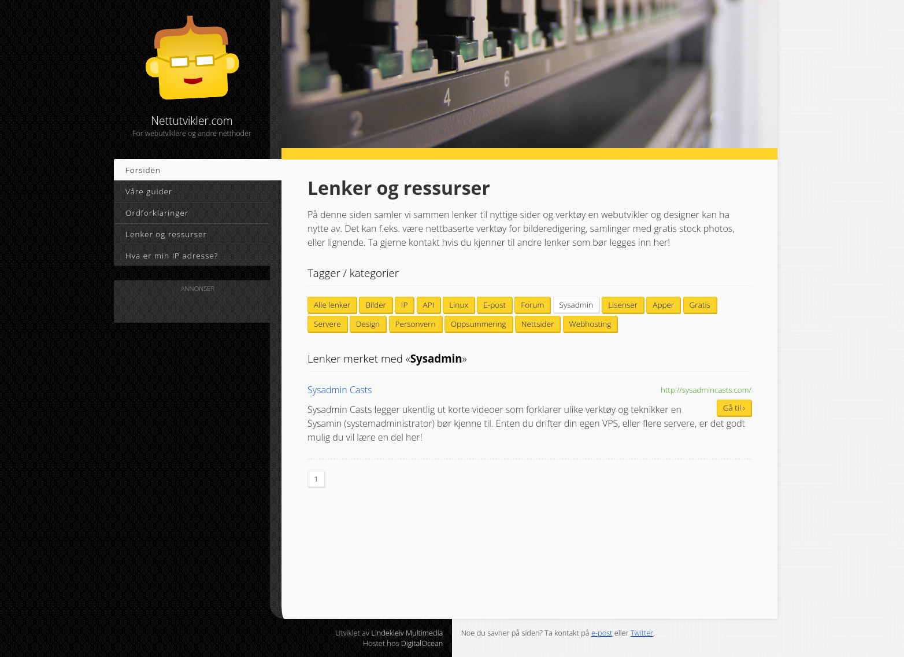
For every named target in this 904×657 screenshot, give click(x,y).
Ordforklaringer (156, 212)
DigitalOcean (422, 643)
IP (404, 304)
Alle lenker (332, 304)
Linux (458, 304)
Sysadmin (576, 304)
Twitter (642, 633)
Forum (532, 304)
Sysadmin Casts (339, 389)
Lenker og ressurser (166, 233)
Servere (327, 323)
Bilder (375, 304)
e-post (602, 633)
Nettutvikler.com (192, 76)
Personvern (415, 323)
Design (368, 323)
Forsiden (143, 169)
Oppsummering (478, 323)
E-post (494, 304)
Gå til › (734, 407)
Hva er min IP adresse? (171, 255)
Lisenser (623, 304)
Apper (663, 304)
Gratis (700, 304)
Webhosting (590, 323)
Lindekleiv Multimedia (407, 633)
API (429, 304)
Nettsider (537, 323)
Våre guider (148, 191)
